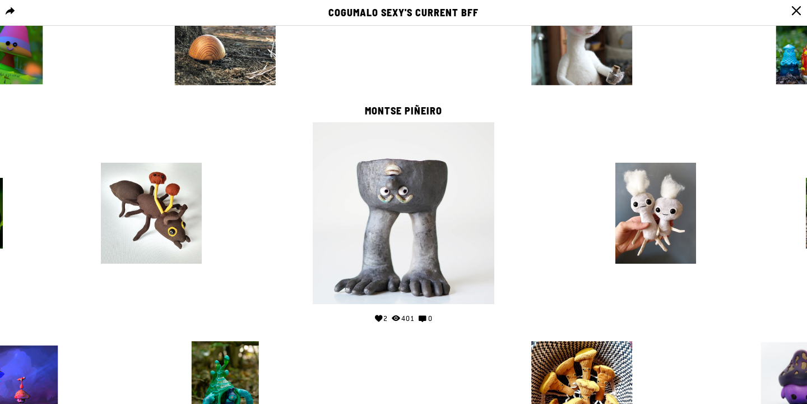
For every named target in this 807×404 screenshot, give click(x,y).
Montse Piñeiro (403, 111)
